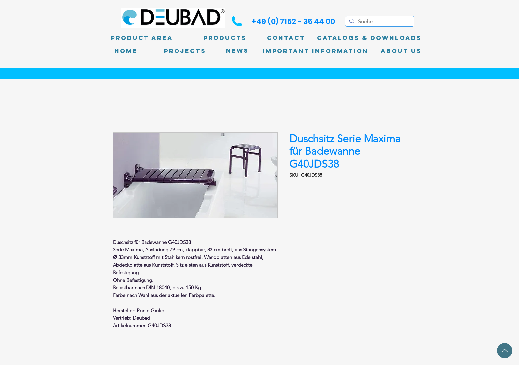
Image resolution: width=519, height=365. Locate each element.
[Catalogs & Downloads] (369, 38)
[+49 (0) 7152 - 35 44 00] (293, 21)
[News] (237, 51)
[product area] (141, 38)
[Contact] (286, 38)
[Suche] (379, 21)
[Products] (225, 38)
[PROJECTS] (185, 51)
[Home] (126, 51)
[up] (504, 350)
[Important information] (315, 51)
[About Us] (401, 51)
